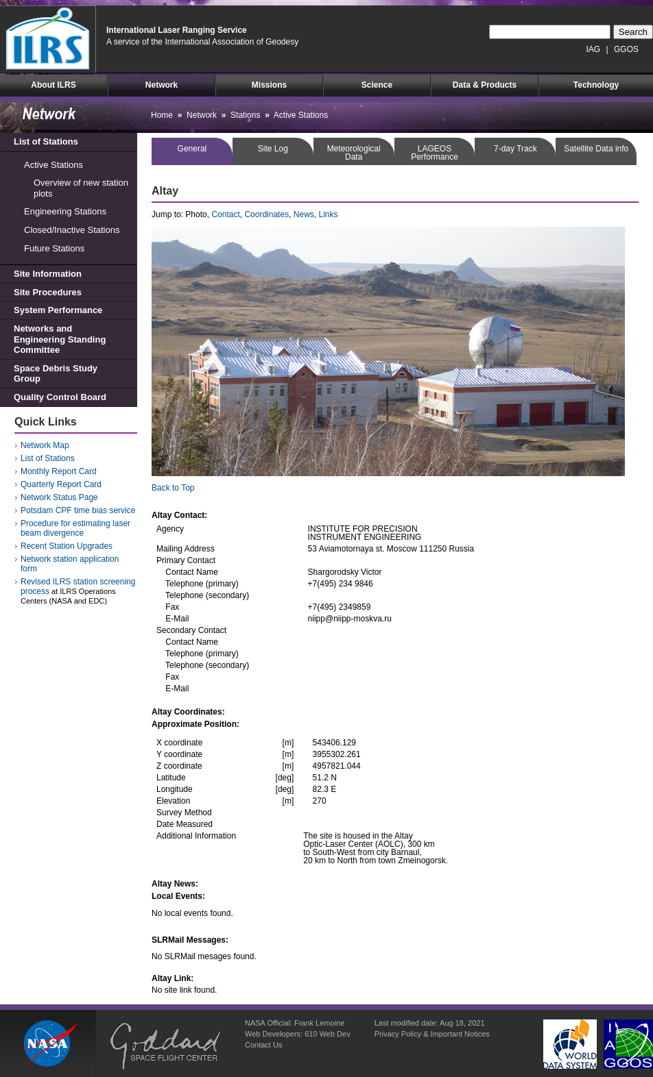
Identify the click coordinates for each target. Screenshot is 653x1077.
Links (328, 214)
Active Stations (53, 165)
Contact (225, 214)
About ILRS (53, 85)
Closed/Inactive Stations (71, 230)
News (304, 214)
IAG (593, 49)
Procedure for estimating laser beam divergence (75, 528)
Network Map (45, 445)
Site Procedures (48, 292)
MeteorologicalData (354, 153)
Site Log (273, 148)
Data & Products (485, 85)
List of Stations (46, 141)
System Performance (58, 310)
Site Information (48, 274)
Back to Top (173, 488)
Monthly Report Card (59, 471)
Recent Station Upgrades (66, 546)
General (192, 148)
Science (376, 85)
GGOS (626, 49)
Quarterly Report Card (61, 484)
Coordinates (266, 214)
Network (161, 85)
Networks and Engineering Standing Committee (60, 339)
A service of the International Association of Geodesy (202, 42)
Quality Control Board (60, 397)
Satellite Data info (596, 148)
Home (162, 115)
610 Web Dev (327, 1034)
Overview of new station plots (81, 188)
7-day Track (515, 148)
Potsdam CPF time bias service (78, 510)
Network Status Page (59, 497)
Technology (596, 85)
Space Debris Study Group (55, 373)
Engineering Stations (65, 211)
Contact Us (263, 1045)
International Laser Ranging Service (176, 30)
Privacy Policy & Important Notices (432, 1034)
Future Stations (54, 248)
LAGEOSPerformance (434, 153)
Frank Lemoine (319, 1023)
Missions (269, 85)
